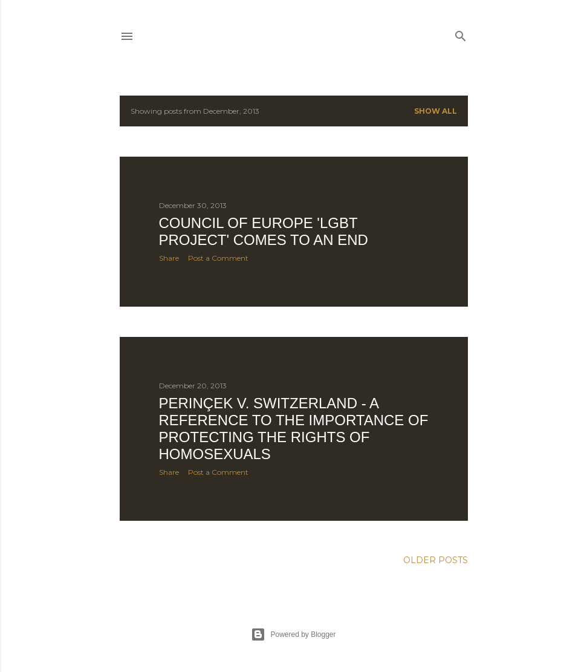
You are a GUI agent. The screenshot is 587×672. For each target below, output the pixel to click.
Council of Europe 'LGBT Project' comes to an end (263, 231)
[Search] (460, 33)
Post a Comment (218, 258)
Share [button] (169, 258)
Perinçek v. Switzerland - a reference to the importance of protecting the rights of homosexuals (294, 428)
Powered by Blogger (293, 634)
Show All (435, 111)
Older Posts (435, 560)
